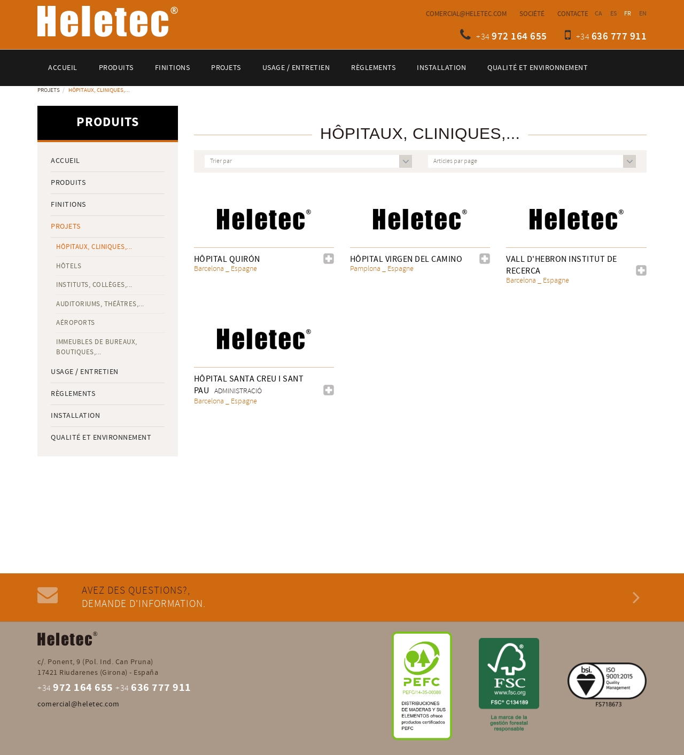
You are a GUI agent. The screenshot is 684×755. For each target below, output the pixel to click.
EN (643, 14)
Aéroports (75, 322)
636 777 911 (619, 36)
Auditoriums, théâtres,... (100, 304)
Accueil (65, 161)
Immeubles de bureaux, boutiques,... (96, 347)
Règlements (73, 394)
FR (628, 14)
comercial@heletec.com (466, 14)
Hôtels (68, 266)
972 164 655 (519, 36)
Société (532, 14)
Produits (68, 183)
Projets (48, 90)
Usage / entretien (85, 372)
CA (599, 14)
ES (613, 14)
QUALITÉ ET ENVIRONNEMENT (101, 437)
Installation (75, 416)
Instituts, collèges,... (94, 285)
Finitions (68, 204)
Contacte (572, 14)
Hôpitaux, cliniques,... (94, 247)
